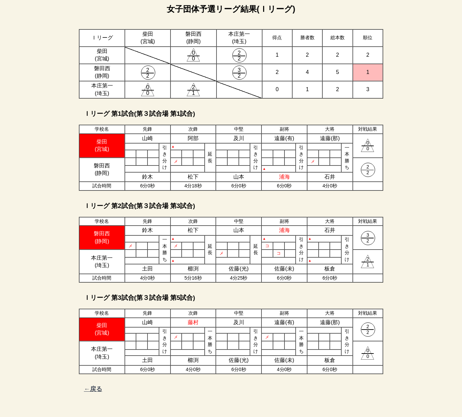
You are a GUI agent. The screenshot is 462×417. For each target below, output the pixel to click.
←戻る (93, 389)
